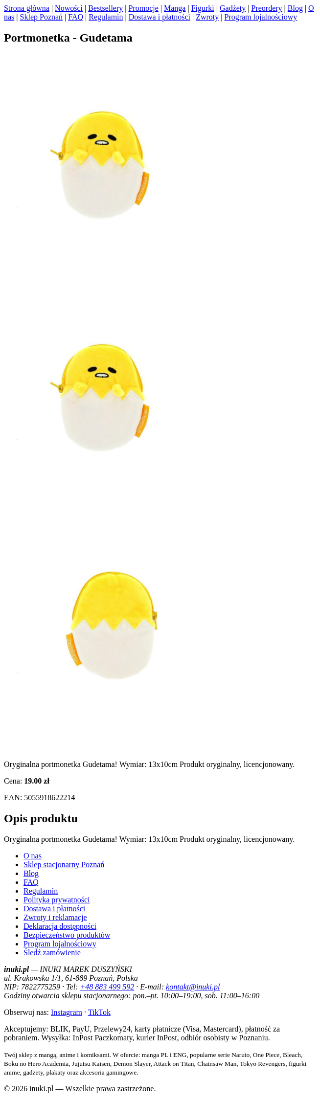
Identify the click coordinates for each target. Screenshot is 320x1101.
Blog (295, 8)
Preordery (266, 8)
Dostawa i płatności (159, 17)
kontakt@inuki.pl (193, 987)
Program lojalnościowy (260, 17)
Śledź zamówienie (52, 952)
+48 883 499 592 (107, 987)
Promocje (143, 8)
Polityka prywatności (56, 900)
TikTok (99, 1012)
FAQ (75, 17)
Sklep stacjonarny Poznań (63, 864)
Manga (174, 8)
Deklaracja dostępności (59, 926)
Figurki (202, 8)
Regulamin (106, 17)
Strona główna (26, 8)
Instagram (66, 1012)
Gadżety (233, 8)
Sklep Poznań (41, 17)
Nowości (69, 8)
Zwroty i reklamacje (55, 917)
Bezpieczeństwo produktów (66, 935)
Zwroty (207, 17)
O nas (32, 856)
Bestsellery (105, 8)
